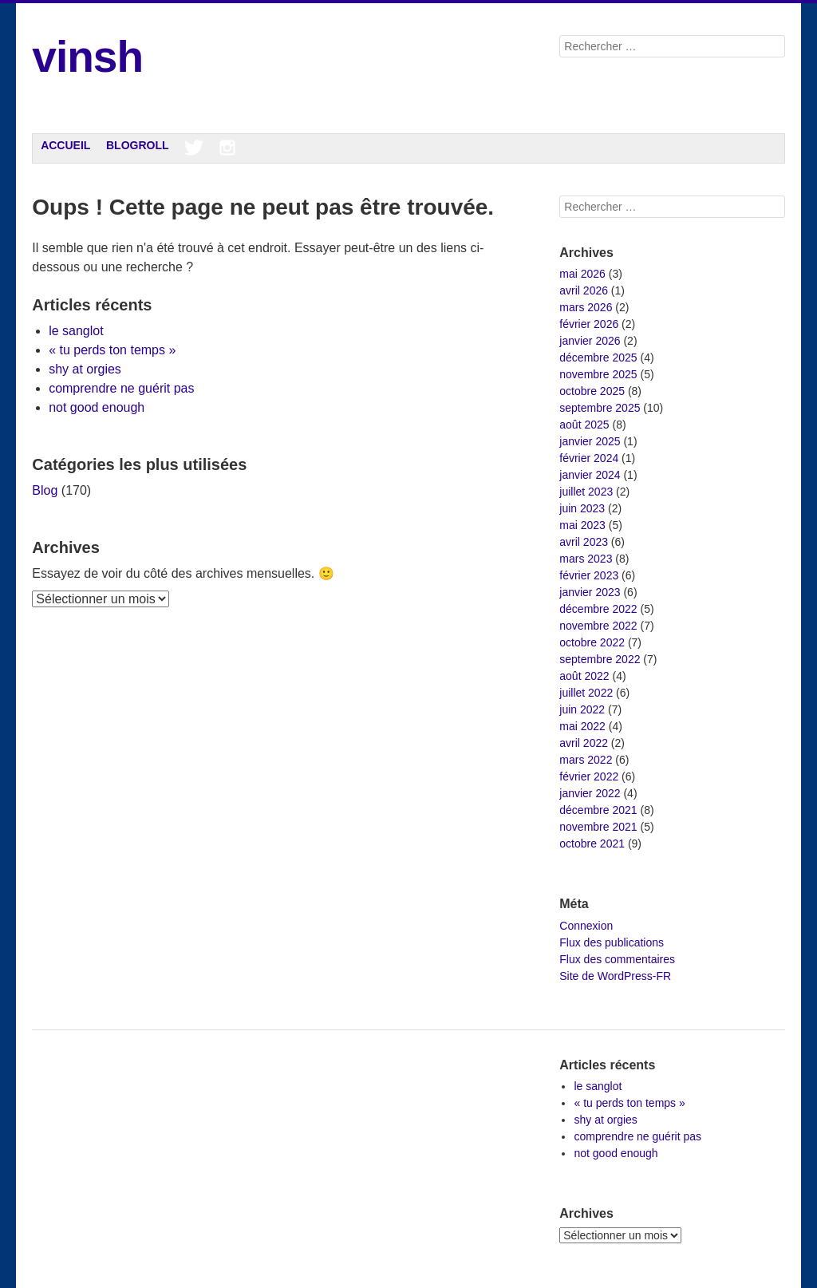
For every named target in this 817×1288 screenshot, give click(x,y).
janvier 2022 (589, 793)
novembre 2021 (598, 826)
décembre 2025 (598, 357)
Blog (44, 490)
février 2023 (588, 575)
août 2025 (584, 424)
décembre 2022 (598, 609)
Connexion (586, 925)
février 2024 (588, 458)
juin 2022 (582, 709)
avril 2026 (583, 290)
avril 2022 (583, 743)
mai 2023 (582, 525)
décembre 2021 (598, 810)
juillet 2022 (586, 692)
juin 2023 (582, 508)
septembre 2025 (599, 407)
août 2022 (584, 676)
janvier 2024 (589, 474)
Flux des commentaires (617, 959)
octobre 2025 (592, 391)
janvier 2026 (589, 340)
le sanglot (76, 331)
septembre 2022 (599, 659)
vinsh (87, 56)
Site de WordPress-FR (615, 976)
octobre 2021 (592, 843)
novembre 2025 (598, 374)
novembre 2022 (598, 625)
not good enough (96, 407)
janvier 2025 (589, 441)
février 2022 (588, 776)
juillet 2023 (586, 491)
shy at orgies (85, 369)
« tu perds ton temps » (112, 350)
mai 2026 (582, 273)
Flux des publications (611, 942)
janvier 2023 (589, 592)
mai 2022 (582, 726)
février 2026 (588, 324)
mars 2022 (585, 759)
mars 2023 (585, 558)
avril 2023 (583, 541)
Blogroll (137, 145)
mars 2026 (585, 307)
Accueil (65, 145)
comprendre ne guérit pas (121, 388)
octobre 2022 (592, 642)
